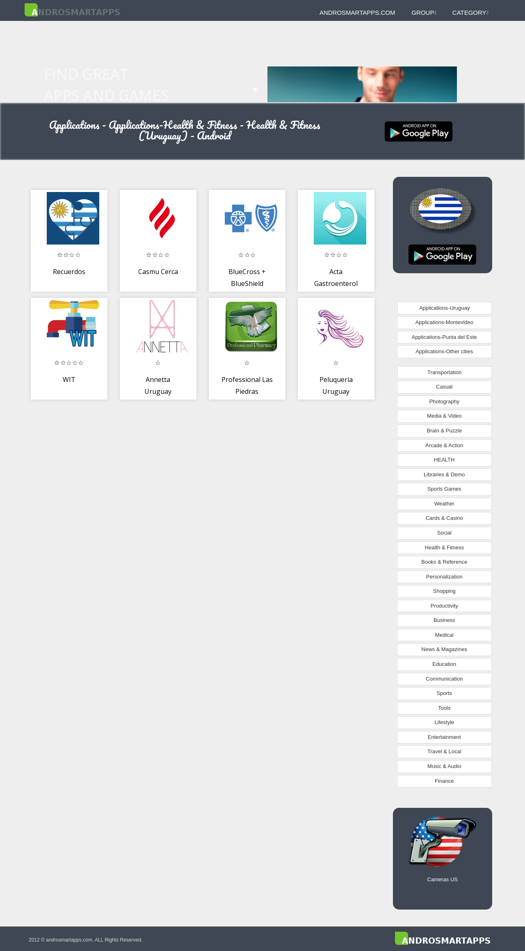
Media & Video (444, 416)
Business (444, 620)
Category (470, 12)
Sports (444, 693)
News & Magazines (444, 649)
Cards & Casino (444, 518)
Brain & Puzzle (444, 430)
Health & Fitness (444, 547)
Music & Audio (444, 766)
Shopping (444, 591)
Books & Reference (444, 562)
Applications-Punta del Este (444, 337)
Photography (444, 401)
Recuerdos (69, 271)
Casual (444, 387)
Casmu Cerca (158, 271)
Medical (444, 635)
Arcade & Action (444, 445)
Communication (444, 679)
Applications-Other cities (444, 351)
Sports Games (444, 489)
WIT (69, 379)
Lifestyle (444, 722)
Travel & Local (444, 751)
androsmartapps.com (357, 12)
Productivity (444, 606)
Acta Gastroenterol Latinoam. (336, 283)
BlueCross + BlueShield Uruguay (247, 283)
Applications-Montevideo (444, 322)
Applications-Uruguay (444, 308)
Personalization (444, 577)
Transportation (444, 372)
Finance (444, 781)
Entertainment (444, 737)
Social (444, 533)
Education (444, 664)
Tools (444, 708)
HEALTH (444, 460)
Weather (444, 504)
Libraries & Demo (444, 474)
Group (423, 12)
